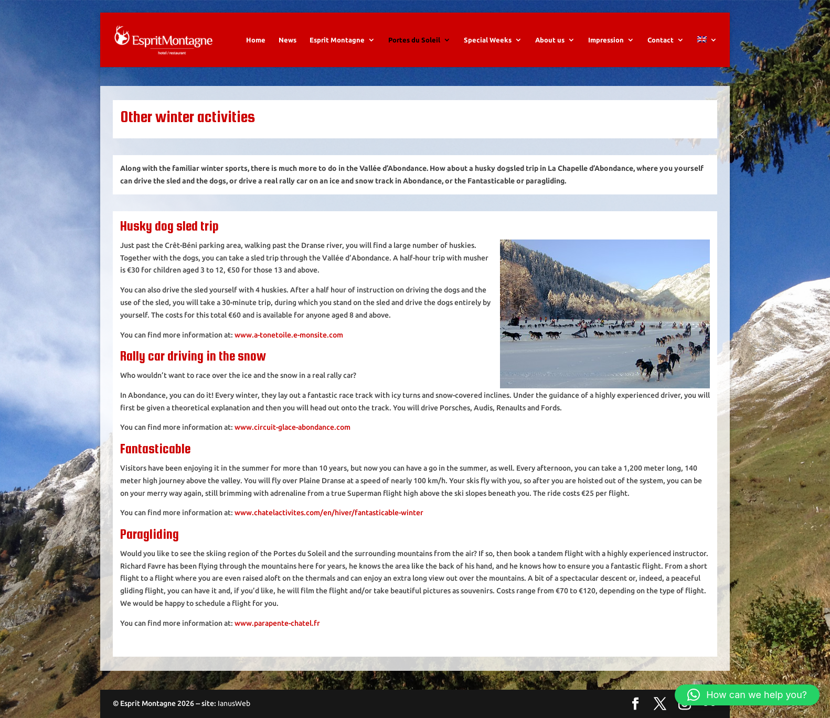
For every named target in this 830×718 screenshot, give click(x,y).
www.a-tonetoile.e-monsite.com (289, 335)
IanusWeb (234, 703)
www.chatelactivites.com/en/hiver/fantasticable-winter (329, 512)
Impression (606, 39)
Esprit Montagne (337, 39)
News (287, 39)
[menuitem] (707, 51)
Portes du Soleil (414, 39)
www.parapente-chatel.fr (277, 623)
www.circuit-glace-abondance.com (292, 427)
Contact (660, 39)
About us (550, 39)
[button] (747, 694)
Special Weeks (488, 39)
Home (255, 39)
